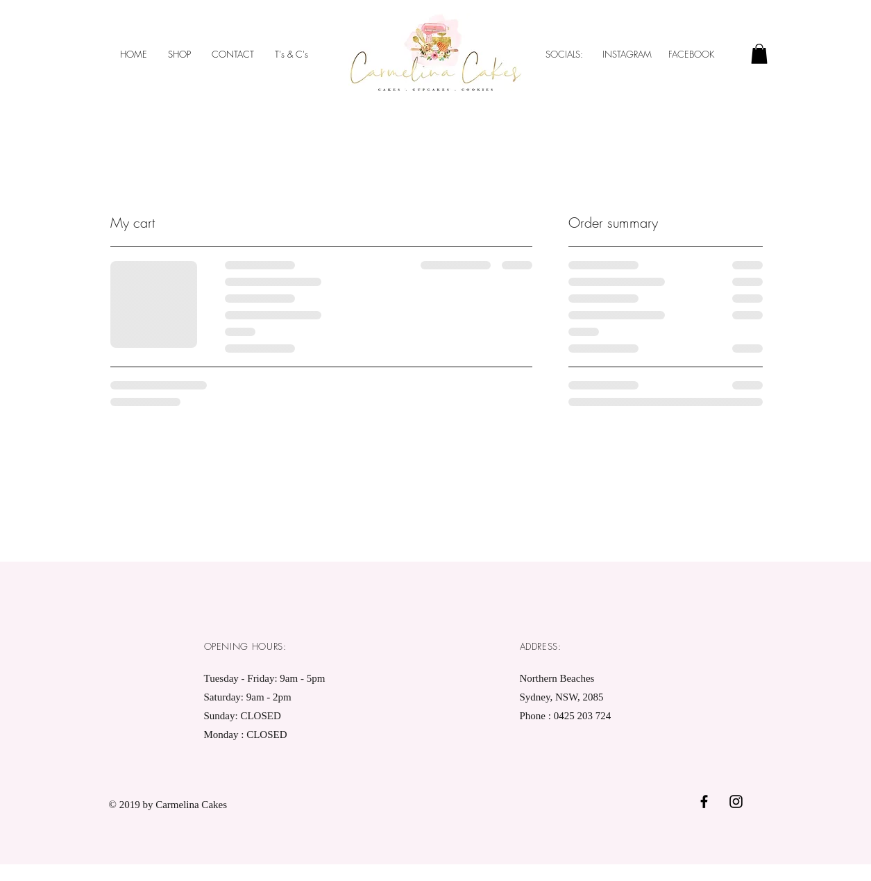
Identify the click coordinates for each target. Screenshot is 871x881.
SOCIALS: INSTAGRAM (599, 54)
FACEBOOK (693, 54)
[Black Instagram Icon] (736, 801)
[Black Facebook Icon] (704, 801)
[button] (759, 54)
